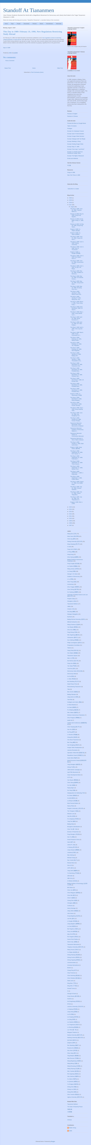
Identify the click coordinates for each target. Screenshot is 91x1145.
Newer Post (8, 68)
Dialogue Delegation (72, 614)
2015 (70, 507)
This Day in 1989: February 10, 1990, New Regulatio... (76, 349)
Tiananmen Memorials (73, 944)
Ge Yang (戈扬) (71, 790)
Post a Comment (9, 60)
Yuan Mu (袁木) (71, 668)
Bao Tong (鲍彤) (71, 742)
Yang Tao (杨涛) (71, 821)
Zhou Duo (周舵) (71, 629)
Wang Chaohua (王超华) (73, 624)
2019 (70, 200)
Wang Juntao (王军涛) (73, 568)
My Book (69, 616)
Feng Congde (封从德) (73, 563)
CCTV (69, 777)
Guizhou (69, 998)
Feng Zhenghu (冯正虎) (73, 834)
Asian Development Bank (74, 775)
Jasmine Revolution (72, 750)
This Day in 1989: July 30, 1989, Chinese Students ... (76, 488)
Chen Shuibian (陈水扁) (73, 978)
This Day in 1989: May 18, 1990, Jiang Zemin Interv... (76, 283)
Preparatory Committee (73, 645)
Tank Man (69, 699)
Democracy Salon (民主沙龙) (75, 671)
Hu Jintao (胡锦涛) (72, 795)
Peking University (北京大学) (74, 541)
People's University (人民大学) (75, 808)
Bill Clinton (70, 887)
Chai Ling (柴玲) (71, 539)
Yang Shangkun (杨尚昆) (73, 764)
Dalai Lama (70, 980)
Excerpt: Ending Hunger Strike (75, 144)
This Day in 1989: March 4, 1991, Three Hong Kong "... (76, 303)
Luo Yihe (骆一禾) (72, 1029)
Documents (26, 23)
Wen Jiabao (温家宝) (72, 712)
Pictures (34, 23)
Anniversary (70, 584)
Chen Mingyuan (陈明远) (73, 892)
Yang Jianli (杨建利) (72, 870)
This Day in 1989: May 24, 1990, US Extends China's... (76, 277)
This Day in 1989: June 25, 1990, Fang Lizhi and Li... (76, 238)
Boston (69, 967)
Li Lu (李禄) (70, 579)
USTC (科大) (70, 868)
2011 (70, 516)
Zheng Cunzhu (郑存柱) (73, 957)
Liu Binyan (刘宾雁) (72, 800)
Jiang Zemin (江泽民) (72, 697)
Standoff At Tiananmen (28, 10)
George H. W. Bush (72, 574)
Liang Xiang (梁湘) (72, 1011)
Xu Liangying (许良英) (73, 818)
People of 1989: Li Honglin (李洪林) (75, 252)
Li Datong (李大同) (72, 847)
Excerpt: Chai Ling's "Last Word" (75, 149)
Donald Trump (71, 988)
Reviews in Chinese (72, 116)
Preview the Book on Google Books (76, 123)
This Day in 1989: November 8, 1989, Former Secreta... (76, 404)
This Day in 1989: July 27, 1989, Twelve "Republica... (76, 493)
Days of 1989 (6, 47)
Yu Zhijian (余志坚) (72, 952)
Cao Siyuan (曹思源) (72, 780)
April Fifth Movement (72, 772)
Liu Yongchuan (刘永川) (73, 1024)
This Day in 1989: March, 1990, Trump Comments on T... (76, 334)
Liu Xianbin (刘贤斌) (72, 1022)
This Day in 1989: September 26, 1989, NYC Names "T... (76, 452)
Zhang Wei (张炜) (72, 1092)
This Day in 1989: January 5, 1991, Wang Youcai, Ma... (76, 293)
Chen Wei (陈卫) (71, 895)
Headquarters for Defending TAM (76, 793)
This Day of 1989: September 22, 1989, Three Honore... (76, 463)
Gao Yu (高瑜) (71, 837)
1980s (69, 606)
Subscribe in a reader (73, 188)
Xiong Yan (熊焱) (71, 663)
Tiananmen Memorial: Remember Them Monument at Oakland (76, 424)
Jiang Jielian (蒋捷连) (73, 910)
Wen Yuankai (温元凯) (73, 1071)
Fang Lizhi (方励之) (72, 549)
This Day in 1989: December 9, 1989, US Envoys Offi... (77, 380)
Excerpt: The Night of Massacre (75, 155)
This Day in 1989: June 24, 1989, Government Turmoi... (76, 262)
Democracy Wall (71, 673)
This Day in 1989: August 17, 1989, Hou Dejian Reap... (76, 483)
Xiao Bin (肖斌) (71, 816)
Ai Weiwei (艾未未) (72, 881)
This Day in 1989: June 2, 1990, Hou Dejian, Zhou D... (77, 257)
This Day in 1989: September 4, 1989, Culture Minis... (76, 478)
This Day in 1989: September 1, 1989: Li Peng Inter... (76, 473)
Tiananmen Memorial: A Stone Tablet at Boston (77, 439)
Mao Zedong (70, 855)
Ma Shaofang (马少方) (73, 681)
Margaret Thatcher (72, 1032)
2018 (70, 202)
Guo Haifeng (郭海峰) (73, 640)
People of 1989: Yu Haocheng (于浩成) (76, 394)
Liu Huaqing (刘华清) (72, 1017)
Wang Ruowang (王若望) (73, 1066)
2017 (70, 204)
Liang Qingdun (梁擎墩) (73, 923)
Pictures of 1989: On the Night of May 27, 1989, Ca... (77, 220)
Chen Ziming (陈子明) (73, 589)
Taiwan (69, 647)
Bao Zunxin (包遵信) (72, 691)
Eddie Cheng (72, 1127)
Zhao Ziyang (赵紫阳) (73, 557)
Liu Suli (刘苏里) (71, 926)
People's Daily (71, 598)
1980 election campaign (73, 769)
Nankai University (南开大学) (74, 1035)
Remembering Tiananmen (74, 686)
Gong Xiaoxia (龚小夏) (73, 996)
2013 (70, 511)
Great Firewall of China (73, 839)
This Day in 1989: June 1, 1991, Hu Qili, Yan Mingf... (77, 267)
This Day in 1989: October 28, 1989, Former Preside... (75, 419)
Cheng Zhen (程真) (72, 900)
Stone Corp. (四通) (72, 941)
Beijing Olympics (71, 694)
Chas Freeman (71, 973)
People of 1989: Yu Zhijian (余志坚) (75, 229)
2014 (70, 509)
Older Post (60, 68)
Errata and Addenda (72, 158)
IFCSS (69, 1004)
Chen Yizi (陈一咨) (72, 829)
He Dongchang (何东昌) (73, 1001)
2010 (70, 518)
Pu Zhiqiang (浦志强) (72, 710)
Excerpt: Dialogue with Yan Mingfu (76, 139)
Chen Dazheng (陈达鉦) (73, 975)
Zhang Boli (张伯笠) (72, 737)
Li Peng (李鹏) (71, 551)
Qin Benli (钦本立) (72, 1040)
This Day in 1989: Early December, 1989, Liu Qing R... (76, 308)
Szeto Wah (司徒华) (72, 758)
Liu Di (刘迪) (70, 1014)
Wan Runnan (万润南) (73, 1058)
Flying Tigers (70, 787)
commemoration (71, 962)
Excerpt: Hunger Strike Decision (75, 136)
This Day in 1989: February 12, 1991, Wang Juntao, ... (76, 339)
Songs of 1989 (71, 172)
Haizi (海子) (70, 842)
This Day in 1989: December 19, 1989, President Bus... (76, 369)
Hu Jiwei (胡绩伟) (71, 707)
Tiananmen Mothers (72, 603)
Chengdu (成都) (71, 903)
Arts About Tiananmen (73, 739)
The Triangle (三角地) (73, 811)
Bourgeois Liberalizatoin (73, 826)
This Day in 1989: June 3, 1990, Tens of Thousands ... (77, 248)
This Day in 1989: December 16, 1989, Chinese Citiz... (76, 375)
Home (6, 23)
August (73, 206)
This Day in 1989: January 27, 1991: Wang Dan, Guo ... (75, 298)
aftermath (69, 875)
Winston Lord (70, 813)
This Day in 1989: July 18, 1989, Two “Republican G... (76, 498)
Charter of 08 (70, 609)
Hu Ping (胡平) (71, 732)
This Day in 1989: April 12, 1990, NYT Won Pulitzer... (76, 323)
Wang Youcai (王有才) (73, 949)
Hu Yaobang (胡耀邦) (72, 592)
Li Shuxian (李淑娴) (72, 734)
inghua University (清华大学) (74, 1097)
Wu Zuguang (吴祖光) (73, 1074)
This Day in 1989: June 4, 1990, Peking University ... (77, 243)
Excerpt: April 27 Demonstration (75, 133)
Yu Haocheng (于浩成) (73, 873)
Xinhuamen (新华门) (72, 637)
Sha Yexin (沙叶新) (72, 1050)
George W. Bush (71, 993)
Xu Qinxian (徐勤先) (72, 1081)
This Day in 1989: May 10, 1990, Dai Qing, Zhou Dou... (76, 288)
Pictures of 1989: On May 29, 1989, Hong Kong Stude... (77, 225)
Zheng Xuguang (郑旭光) (73, 960)
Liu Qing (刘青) (71, 1019)
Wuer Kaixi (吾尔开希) (73, 536)
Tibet (68, 689)
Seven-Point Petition (72, 939)
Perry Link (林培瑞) (72, 931)
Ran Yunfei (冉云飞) (72, 860)
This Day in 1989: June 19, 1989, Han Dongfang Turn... (76, 414)
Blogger (53, 1141)
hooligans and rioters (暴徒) (74, 702)
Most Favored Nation (72, 803)
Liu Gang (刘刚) (71, 571)
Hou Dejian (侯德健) (72, 653)
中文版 (69, 165)
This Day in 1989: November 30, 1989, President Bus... (76, 385)
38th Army (70, 878)
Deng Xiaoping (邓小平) (73, 544)
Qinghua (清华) (71, 1042)
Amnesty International (73, 965)
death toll (69, 720)
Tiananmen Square (72, 655)
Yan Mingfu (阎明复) (72, 627)
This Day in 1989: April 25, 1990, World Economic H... (76, 318)
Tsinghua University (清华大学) (75, 947)
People (18, 23)
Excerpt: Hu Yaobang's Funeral (75, 131)
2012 (70, 514)
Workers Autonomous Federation (76, 715)
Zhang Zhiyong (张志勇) (73, 954)
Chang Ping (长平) (72, 970)
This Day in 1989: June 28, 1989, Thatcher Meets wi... (76, 210)
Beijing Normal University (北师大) (76, 619)
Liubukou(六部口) (71, 852)
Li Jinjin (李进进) (71, 679)
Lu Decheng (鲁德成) (72, 1027)
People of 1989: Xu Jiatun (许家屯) (75, 233)
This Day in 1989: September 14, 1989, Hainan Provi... (76, 468)
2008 (70, 523)
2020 (70, 198)
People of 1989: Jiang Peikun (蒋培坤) (76, 448)
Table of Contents (72, 126)
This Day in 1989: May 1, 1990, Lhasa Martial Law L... (76, 313)
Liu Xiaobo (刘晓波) (72, 566)
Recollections (49, 23)
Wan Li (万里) (70, 658)
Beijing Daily (70, 824)
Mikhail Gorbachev (72, 622)
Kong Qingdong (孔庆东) (73, 916)
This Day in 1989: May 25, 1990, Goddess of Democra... (76, 272)
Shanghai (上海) (71, 601)
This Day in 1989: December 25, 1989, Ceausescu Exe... (76, 364)
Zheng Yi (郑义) (71, 767)
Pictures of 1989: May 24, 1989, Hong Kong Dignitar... (77, 215)
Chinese (69, 1119)
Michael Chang (71, 857)
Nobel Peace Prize (72, 684)
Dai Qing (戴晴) (71, 611)
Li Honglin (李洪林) (72, 921)
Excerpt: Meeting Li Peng (74, 141)
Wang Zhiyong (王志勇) (73, 1068)
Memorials (58, 23)
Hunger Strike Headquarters (74, 747)
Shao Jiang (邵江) (72, 1053)
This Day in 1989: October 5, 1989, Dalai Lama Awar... (76, 443)
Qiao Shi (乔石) (71, 934)
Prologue (69, 128)
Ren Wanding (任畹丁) (73, 1045)
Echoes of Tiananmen (73, 831)
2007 (70, 525)
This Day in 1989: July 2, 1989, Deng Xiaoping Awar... (76, 409)
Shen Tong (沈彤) (71, 581)
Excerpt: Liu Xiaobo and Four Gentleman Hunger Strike (75, 152)
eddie (70, 1130)
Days (12, 23)
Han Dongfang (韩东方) (73, 745)
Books (41, 23)
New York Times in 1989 (73, 175)
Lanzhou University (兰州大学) (75, 1006)
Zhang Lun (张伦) (71, 1089)
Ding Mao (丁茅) (71, 983)
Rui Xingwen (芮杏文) (73, 936)
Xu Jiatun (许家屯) (72, 1079)
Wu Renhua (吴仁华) (72, 660)
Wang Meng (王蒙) (72, 1063)
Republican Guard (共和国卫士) (75, 755)
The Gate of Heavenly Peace (75, 1106)
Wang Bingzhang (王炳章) (74, 1061)
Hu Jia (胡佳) (70, 676)
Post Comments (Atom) (37, 72)
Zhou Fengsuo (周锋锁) (73, 717)
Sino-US (69, 865)
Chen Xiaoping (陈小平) (73, 726)
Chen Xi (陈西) (71, 897)
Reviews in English (72, 113)
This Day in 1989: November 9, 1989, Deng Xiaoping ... (76, 399)
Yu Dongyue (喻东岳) (72, 1084)
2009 (70, 520)
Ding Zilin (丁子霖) (72, 985)
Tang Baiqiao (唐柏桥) (73, 1055)
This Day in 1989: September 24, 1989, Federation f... (76, 457)
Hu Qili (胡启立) (71, 798)
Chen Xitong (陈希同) (73, 782)
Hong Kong (70, 554)
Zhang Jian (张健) (72, 1086)
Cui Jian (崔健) (71, 785)
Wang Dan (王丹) (71, 533)
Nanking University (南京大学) (75, 1037)
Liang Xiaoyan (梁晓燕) (73, 850)
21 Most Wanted (71, 704)
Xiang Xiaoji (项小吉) (72, 650)
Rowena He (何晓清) (72, 1048)
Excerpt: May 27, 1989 (73, 146)
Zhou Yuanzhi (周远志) (73, 1094)
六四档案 (69, 1112)
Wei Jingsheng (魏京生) (73, 635)
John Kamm (70, 913)
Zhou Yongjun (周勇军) (73, 587)
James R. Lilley (71, 844)
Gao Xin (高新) (71, 729)
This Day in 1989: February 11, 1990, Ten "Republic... (76, 344)
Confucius (70, 905)
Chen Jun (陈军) (71, 890)
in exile (69, 546)
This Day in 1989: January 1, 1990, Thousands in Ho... (76, 359)
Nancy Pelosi (70, 806)
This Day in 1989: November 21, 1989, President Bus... (76, 390)
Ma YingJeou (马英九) (73, 929)
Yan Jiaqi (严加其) (72, 666)
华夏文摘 (69, 1109)
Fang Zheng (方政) (72, 632)
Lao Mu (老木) (71, 918)
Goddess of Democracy (73, 576)
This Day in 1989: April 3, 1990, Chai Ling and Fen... (76, 329)
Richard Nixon (71, 862)
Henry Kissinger (71, 908)
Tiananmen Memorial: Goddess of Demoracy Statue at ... (76, 429)
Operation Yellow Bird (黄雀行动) (76, 752)
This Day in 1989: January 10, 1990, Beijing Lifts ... (75, 354)
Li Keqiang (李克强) (72, 1009)
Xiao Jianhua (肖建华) (73, 1076)
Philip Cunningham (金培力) (74, 642)
